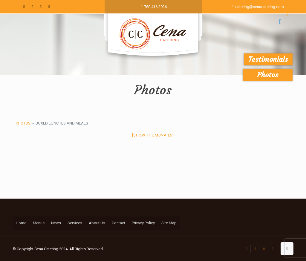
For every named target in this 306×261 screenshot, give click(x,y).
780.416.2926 (155, 6)
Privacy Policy (143, 223)
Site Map (169, 223)
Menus (39, 223)
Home (21, 223)
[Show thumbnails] (153, 135)
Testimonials (268, 59)
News (56, 223)
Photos (23, 123)
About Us (97, 223)
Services (75, 223)
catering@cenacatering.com (259, 6)
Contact (118, 223)
